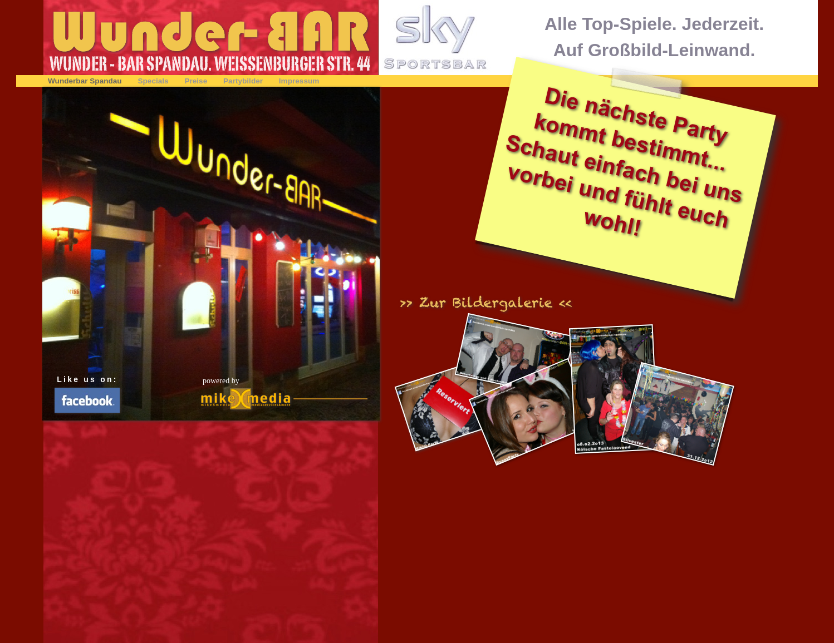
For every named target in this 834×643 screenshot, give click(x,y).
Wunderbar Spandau (86, 81)
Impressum (299, 81)
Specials (154, 81)
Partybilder (244, 81)
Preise (196, 81)
